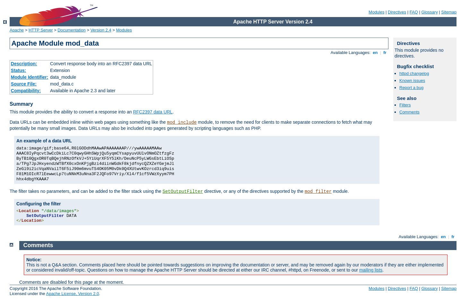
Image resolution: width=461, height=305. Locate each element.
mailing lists (370, 270)
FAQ (414, 12)
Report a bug (411, 87)
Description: (24, 63)
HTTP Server (41, 30)
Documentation (71, 30)
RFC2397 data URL (152, 111)
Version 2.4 (101, 30)
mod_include (181, 122)
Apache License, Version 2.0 (72, 293)
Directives (397, 12)
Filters (405, 105)
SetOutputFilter (182, 191)
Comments (409, 112)
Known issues (412, 80)
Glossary (429, 12)
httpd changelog (414, 73)
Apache (17, 30)
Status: (18, 70)
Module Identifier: (29, 77)
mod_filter (318, 191)
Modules (376, 12)
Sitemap (449, 12)
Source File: (24, 83)
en (375, 52)
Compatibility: (26, 90)
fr (385, 52)
